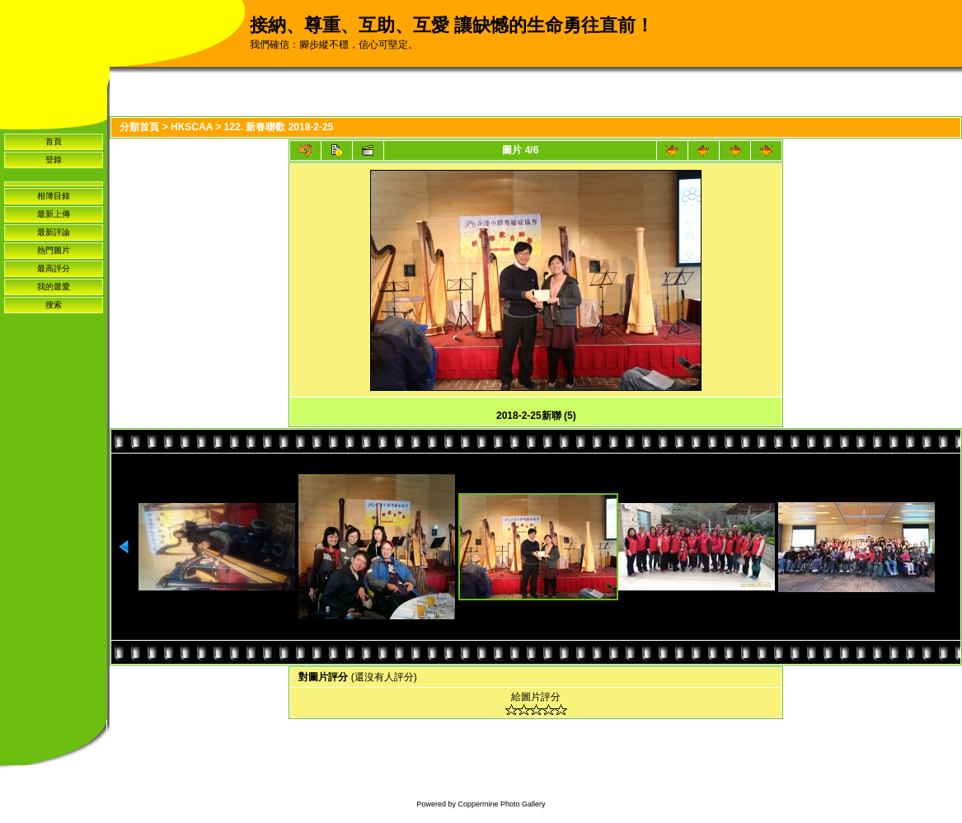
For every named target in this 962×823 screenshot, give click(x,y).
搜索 (53, 304)
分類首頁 (139, 127)
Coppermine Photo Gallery (501, 804)
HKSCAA (192, 127)
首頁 (53, 141)
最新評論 (53, 232)
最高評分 (53, 268)
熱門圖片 (53, 250)
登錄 (53, 159)
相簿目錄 (53, 195)
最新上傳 (53, 214)
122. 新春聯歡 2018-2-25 (279, 127)
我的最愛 (53, 286)
